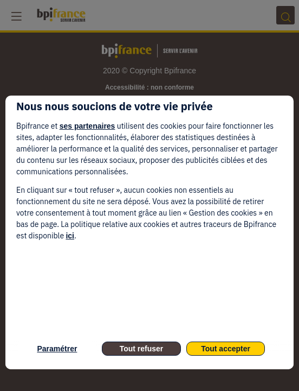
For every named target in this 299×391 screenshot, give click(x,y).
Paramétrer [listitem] (57, 348)
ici (70, 235)
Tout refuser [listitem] (142, 348)
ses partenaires (87, 126)
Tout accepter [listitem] (225, 348)
